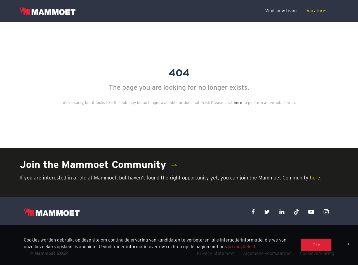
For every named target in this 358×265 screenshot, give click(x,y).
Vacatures (317, 10)
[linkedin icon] (282, 212)
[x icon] (296, 212)
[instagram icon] (326, 212)
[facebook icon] (253, 212)
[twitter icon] (267, 212)
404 (179, 73)
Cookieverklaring (317, 253)
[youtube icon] (311, 212)
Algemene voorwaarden (267, 253)
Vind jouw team (281, 10)
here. (315, 178)
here (238, 102)
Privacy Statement (216, 253)
